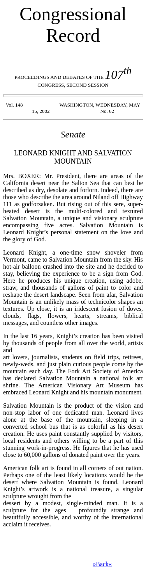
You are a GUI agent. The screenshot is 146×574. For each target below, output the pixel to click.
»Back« (102, 564)
